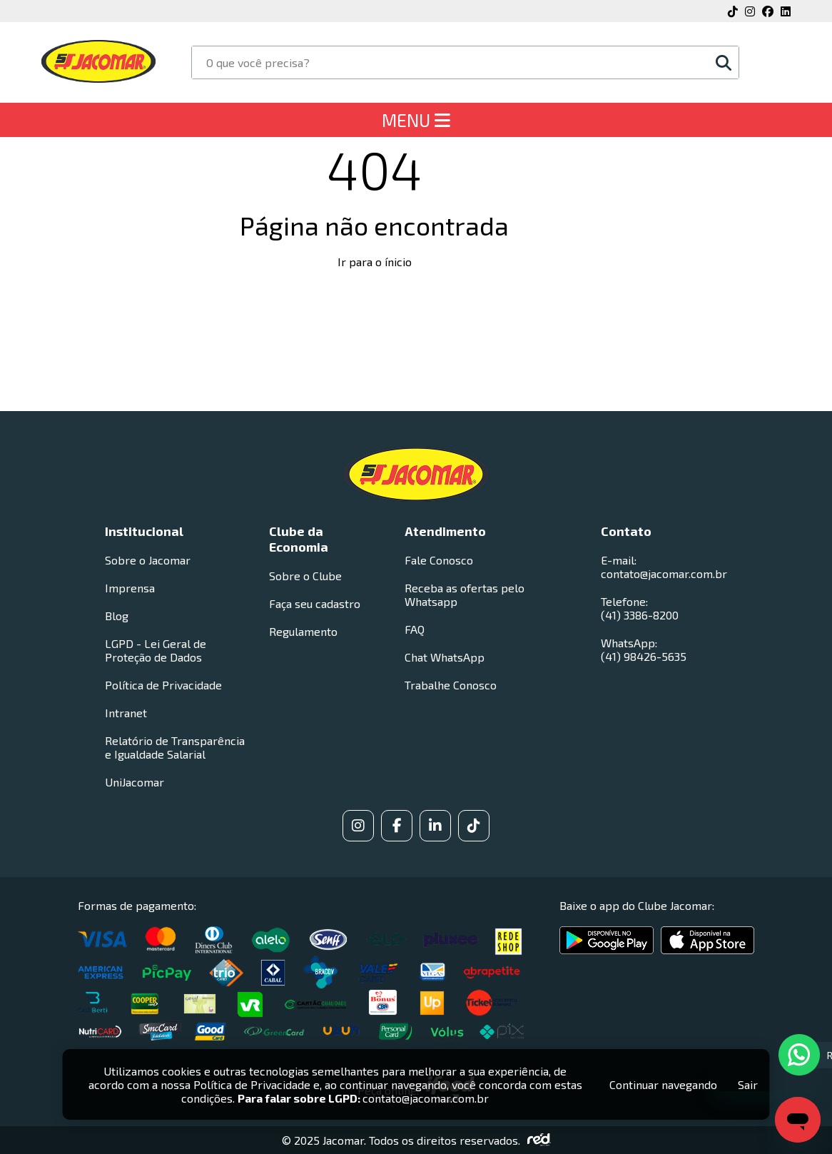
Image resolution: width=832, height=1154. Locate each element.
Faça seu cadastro (314, 603)
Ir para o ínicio (375, 261)
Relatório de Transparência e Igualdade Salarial (175, 747)
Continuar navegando (663, 1084)
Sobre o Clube (305, 575)
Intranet (126, 712)
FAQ (415, 629)
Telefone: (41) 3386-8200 (640, 608)
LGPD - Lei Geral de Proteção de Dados (155, 650)
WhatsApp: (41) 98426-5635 (643, 649)
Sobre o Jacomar (148, 560)
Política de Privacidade (163, 685)
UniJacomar (134, 782)
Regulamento (303, 631)
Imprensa (130, 587)
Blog (116, 615)
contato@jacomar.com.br (425, 1098)
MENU (416, 120)
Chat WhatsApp (445, 657)
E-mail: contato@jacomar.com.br (664, 566)
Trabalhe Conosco (451, 685)
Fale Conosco (439, 560)
